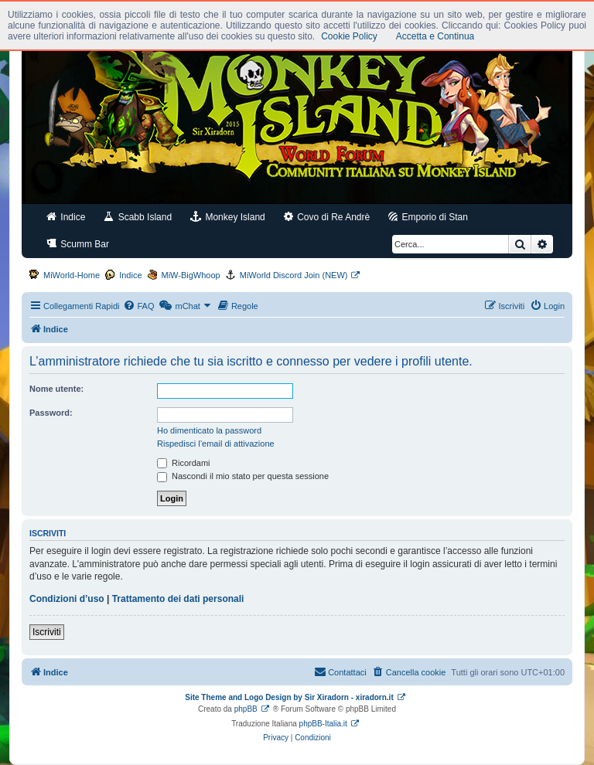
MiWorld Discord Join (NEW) (294, 275)
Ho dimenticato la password (209, 430)
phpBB (246, 709)
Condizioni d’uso (66, 598)
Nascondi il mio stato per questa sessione (243, 476)
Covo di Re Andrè (327, 217)
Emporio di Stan (428, 217)
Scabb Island (138, 217)
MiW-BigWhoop (191, 275)
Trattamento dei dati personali (178, 598)
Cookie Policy (349, 36)
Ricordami (183, 463)
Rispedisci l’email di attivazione (216, 443)
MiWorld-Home (71, 275)
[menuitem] (138, 306)
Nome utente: (56, 388)
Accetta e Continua (435, 36)
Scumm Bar (77, 244)
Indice (65, 217)
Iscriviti (46, 632)
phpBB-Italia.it (323, 723)
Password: (51, 412)
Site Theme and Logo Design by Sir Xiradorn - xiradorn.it (289, 697)
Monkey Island (227, 217)
